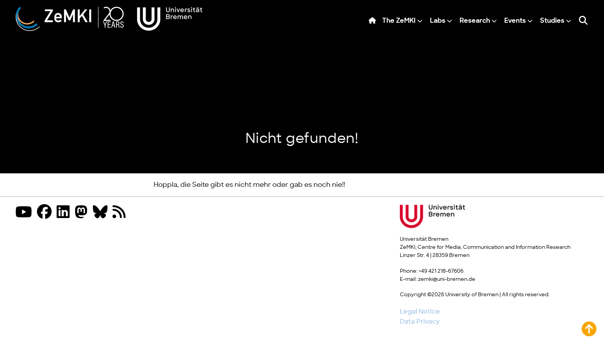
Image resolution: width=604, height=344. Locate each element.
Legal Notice (420, 312)
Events (515, 21)
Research (475, 21)
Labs (437, 21)
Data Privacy (420, 322)
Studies (552, 21)
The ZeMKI (399, 21)
